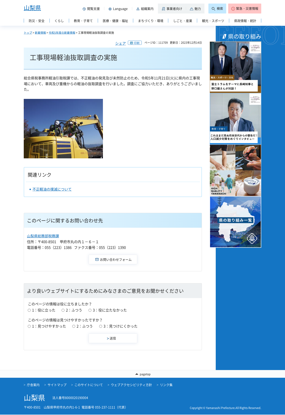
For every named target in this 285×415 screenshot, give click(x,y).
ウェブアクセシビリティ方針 (131, 385)
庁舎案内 (33, 385)
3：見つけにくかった (121, 326)
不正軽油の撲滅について (52, 189)
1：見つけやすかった (49, 326)
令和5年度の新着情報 (62, 32)
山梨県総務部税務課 (43, 236)
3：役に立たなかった (110, 310)
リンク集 (166, 385)
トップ (28, 32)
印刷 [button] (137, 43)
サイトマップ (57, 385)
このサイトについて (88, 385)
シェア (120, 43)
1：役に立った (43, 310)
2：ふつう (74, 310)
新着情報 (40, 32)
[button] (92, 8)
